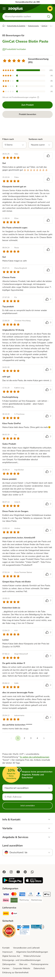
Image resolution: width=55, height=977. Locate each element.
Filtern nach (8, 139)
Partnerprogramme (39, 964)
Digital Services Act (11, 956)
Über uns (23, 964)
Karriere (5, 968)
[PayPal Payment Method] (38, 895)
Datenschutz (39, 968)
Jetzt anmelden (27, 805)
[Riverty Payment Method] (14, 900)
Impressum (7, 952)
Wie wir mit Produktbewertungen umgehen (21, 97)
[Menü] (4, 8)
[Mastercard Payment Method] (14, 895)
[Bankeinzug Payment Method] (36, 900)
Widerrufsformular (32, 956)
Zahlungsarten (9, 964)
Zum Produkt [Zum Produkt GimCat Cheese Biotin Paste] (27, 104)
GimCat (44, 26)
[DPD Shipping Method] (14, 914)
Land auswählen (12, 845)
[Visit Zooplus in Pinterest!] (25, 872)
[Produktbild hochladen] (14, 49)
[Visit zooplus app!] (12, 882)
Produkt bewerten (27, 114)
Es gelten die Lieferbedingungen (34, 757)
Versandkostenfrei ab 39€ (27, 2)
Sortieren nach (36, 139)
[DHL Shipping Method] (5, 914)
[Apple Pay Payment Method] (46, 895)
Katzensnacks (33, 26)
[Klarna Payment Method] (5, 900)
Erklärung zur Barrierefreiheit (15, 972)
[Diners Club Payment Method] (30, 895)
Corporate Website (21, 968)
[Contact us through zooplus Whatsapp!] (32, 872)
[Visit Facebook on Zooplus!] (4, 872)
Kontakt (6, 947)
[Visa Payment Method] (5, 895)
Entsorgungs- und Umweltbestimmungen (21, 960)
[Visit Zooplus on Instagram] (11, 872)
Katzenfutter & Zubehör (16, 26)
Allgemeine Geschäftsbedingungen (32, 952)
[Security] (9, 931)
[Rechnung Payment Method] (24, 900)
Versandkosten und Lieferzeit (26, 947)
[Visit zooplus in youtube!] (18, 872)
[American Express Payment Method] (22, 895)
